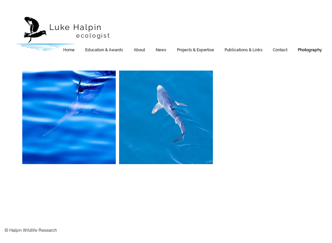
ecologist (93, 35)
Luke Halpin (75, 27)
